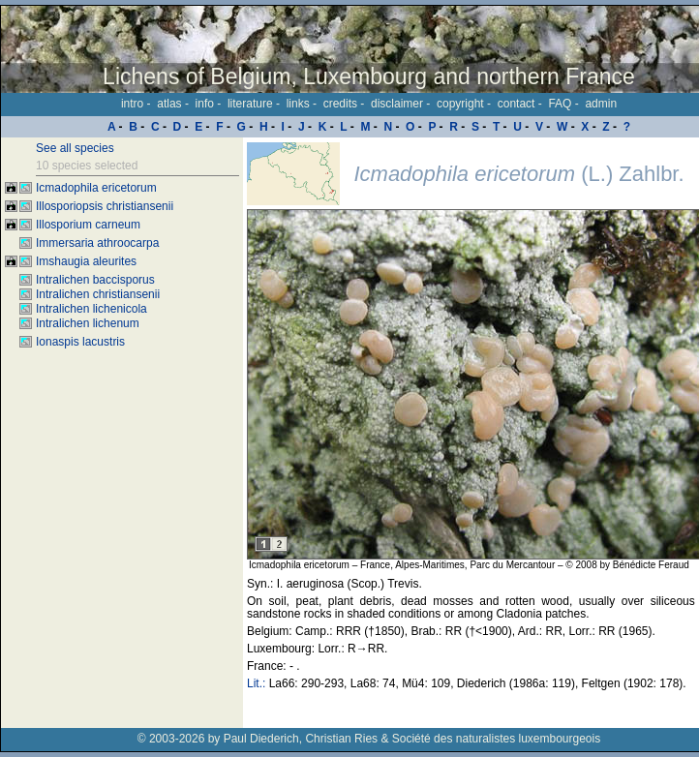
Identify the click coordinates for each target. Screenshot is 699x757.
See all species (75, 148)
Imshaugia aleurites (86, 261)
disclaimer (397, 103)
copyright (460, 103)
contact (516, 103)
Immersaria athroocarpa (97, 243)
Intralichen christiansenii (98, 294)
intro (132, 103)
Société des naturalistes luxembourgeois (496, 738)
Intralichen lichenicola (91, 309)
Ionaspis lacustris (80, 341)
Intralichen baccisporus (95, 280)
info (205, 103)
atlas (169, 103)
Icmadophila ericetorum (96, 188)
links (298, 103)
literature (250, 103)
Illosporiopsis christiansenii (104, 206)
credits (340, 103)
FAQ (559, 103)
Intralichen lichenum (87, 323)
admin (601, 103)
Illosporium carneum (88, 224)
